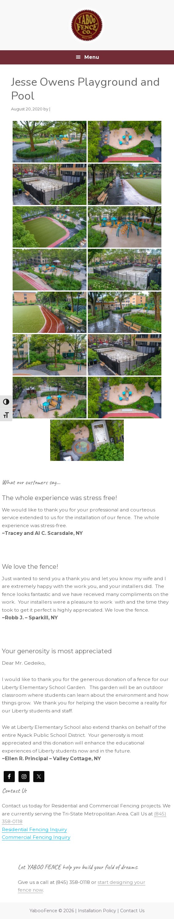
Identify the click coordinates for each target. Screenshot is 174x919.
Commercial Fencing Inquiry (36, 837)
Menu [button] (91, 57)
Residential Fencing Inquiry (34, 829)
